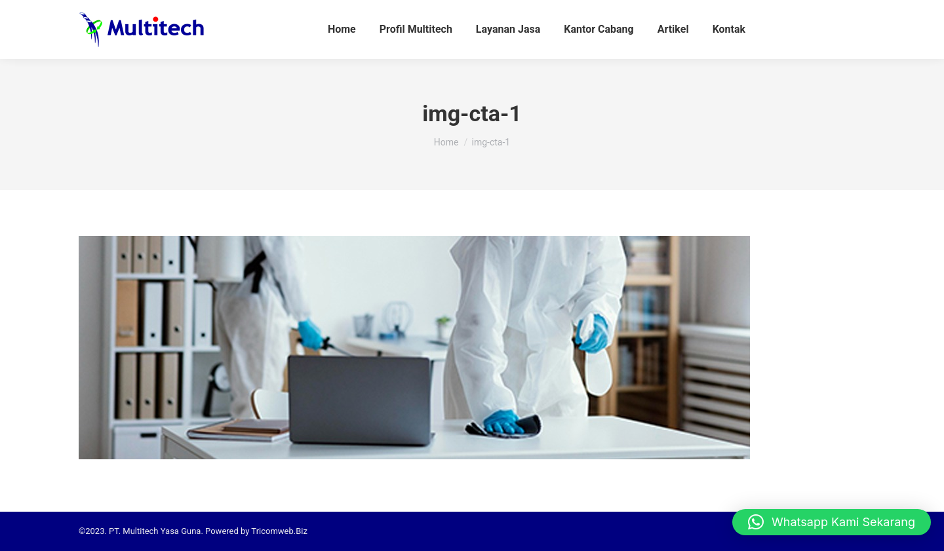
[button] (831, 522)
